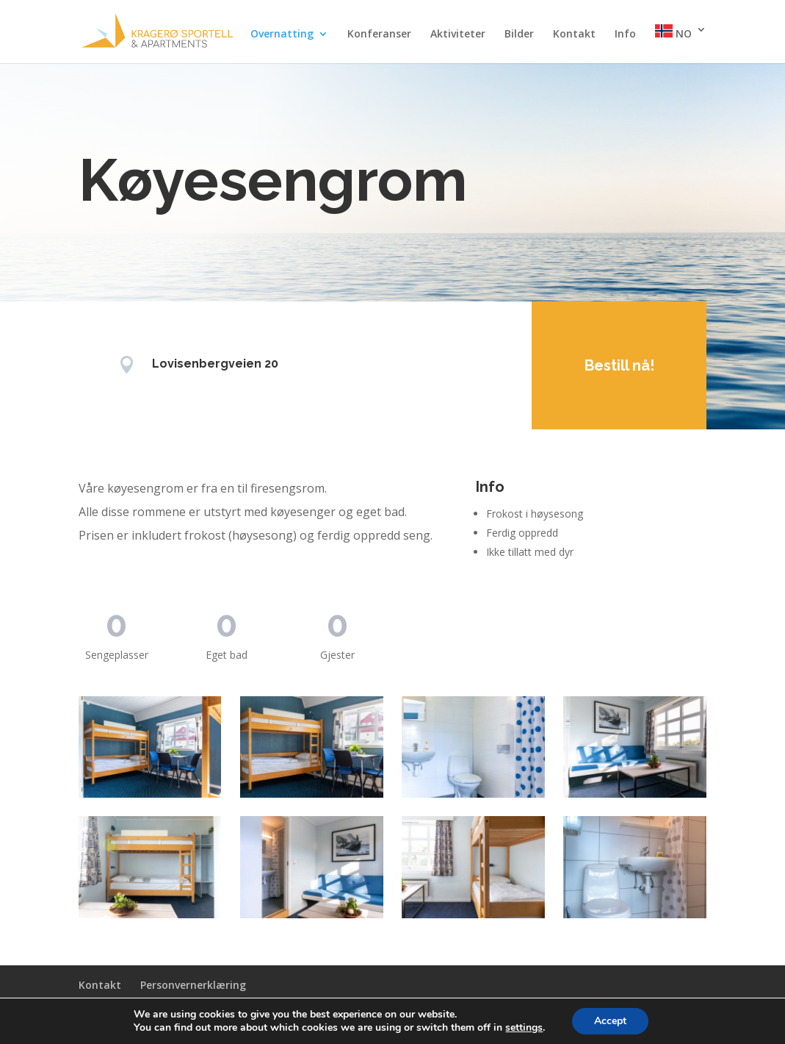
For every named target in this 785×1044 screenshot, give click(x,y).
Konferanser (379, 34)
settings (529, 1028)
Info (625, 34)
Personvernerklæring (193, 985)
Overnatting (282, 34)
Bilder (519, 34)
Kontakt (574, 34)
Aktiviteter (457, 34)
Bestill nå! (606, 365)
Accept (617, 1021)
